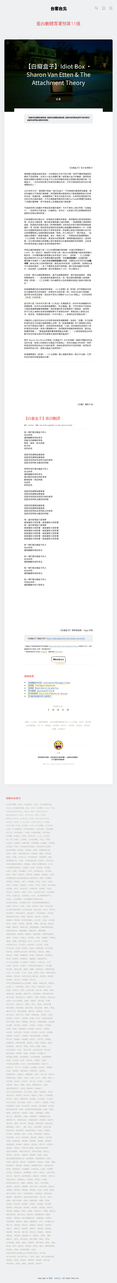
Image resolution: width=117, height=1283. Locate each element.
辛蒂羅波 (38, 1193)
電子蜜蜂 (33, 1239)
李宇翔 (17, 1025)
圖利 (8, 937)
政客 (39, 1004)
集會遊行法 (27, 1235)
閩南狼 (19, 1221)
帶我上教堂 (51, 972)
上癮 (8, 829)
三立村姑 (49, 825)
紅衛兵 (34, 1106)
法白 (23, 1064)
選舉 (41, 1200)
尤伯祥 (15, 965)
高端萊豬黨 (25, 1249)
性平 (49, 986)
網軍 (47, 1113)
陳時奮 (40, 1228)
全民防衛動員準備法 (14, 864)
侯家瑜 (20, 850)
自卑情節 (38, 1127)
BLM (27, 811)
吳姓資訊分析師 (13, 916)
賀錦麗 (25, 1186)
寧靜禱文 (24, 958)
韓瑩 (24, 1242)
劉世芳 (21, 874)
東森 (14, 1029)
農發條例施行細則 (31, 1197)
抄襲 (48, 1000)
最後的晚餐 (42, 1021)
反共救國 (52, 885)
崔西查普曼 (50, 969)
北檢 (38, 881)
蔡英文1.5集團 (28, 1148)
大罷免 (45, 941)
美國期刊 (33, 1116)
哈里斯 (21, 923)
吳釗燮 (45, 916)
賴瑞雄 (32, 1190)
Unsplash (44, 652)
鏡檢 (48, 1214)
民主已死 (27, 1050)
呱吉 (8, 923)
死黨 (26, 1046)
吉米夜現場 (27, 909)
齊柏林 (38, 1263)
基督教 (45, 937)
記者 (43, 1169)
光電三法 (22, 857)
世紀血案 (40, 829)
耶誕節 (31, 1123)
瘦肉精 (30, 1088)
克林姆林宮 (33, 857)
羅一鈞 (9, 1116)
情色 (52, 990)
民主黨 (47, 1050)
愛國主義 (10, 993)
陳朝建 (48, 1228)
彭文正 (17, 979)
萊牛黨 (49, 1137)
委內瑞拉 (32, 951)
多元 (30, 941)
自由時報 (19, 1130)
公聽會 (25, 867)
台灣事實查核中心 (45, 895)
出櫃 (14, 871)
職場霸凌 (10, 1127)
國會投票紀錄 (12, 930)
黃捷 (16, 1260)
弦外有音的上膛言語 (30, 976)
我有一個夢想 (40, 997)
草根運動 (38, 1134)
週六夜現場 (17, 1200)
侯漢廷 (28, 850)
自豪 (40, 1130)
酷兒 (24, 1211)
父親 (32, 1078)
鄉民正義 (18, 1207)
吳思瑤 (30, 916)
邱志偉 (17, 1204)
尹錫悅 (23, 965)
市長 (42, 972)
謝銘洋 (44, 1176)
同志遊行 (31, 913)
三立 (32, 825)
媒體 (16, 955)
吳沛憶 (88, 722)
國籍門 (28, 934)
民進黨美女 (24, 1057)
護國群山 (21, 1179)
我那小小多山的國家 (14, 1000)
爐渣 (20, 1078)
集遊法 (36, 1235)
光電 (14, 857)
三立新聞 (73, 722)
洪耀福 (33, 1067)
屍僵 (26, 969)
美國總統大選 (45, 1116)
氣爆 (8, 1060)
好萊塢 (9, 951)
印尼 (38, 885)
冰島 (8, 871)
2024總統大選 (46, 804)
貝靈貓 (30, 1179)
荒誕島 (46, 1134)
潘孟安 (20, 1074)
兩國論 (27, 864)
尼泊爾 (49, 965)
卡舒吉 (31, 885)
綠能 (51, 1109)
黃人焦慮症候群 (48, 1256)
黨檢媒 (31, 1263)
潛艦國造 (29, 1074)
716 (47, 808)
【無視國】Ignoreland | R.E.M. (41, 690)
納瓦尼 (51, 1106)
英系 (24, 1134)
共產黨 (47, 867)
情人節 (38, 990)
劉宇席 (29, 874)
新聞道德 (35, 1014)
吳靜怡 (9, 920)
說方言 (9, 1176)
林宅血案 (18, 1032)
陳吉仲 (25, 1225)
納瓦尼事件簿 (12, 1109)
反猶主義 (33, 888)
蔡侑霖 (19, 1144)
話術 (35, 1172)
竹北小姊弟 (11, 1102)
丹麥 (24, 836)
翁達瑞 (43, 1120)
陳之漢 (9, 1225)
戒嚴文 (33, 1000)
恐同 (22, 990)
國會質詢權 (11, 934)
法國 (44, 1060)
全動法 (41, 860)
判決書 (48, 871)
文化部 (47, 1011)
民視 (81, 722)
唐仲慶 (29, 923)
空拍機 (32, 1099)
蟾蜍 (53, 1162)
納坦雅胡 (43, 1106)
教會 (46, 1007)
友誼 (44, 885)
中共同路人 (19, 832)
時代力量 (10, 1021)
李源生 (40, 1025)
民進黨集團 (31, 725)
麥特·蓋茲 (35, 1256)
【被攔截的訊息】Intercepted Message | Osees (48, 682)
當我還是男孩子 (13, 1088)
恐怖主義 (30, 990)
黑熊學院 (10, 1263)
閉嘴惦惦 (40, 1218)
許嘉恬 (9, 1172)
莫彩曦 (33, 1137)
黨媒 (27, 722)
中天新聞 (46, 832)
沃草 (22, 1060)
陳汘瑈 (25, 1232)
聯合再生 (49, 1123)
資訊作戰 (43, 1186)
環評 (28, 1085)
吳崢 (23, 916)
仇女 (42, 839)
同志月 (52, 909)
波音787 (10, 1067)
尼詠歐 (9, 969)
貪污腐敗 (44, 1183)
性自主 (15, 990)
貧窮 (23, 1183)
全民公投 (50, 860)
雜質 (43, 1235)
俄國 (35, 850)
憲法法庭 (10, 997)
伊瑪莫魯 (35, 843)
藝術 (49, 1158)
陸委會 (9, 1235)
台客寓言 (26, 895)
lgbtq (10, 822)
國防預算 (37, 934)
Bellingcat (43, 811)
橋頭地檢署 (20, 1043)
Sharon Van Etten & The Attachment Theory (63, 646)
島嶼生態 (39, 969)
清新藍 (15, 1071)
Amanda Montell (14, 811)
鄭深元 (50, 1207)
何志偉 (9, 846)
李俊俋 (9, 1025)
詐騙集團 (27, 1172)
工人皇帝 (16, 972)
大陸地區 (31, 944)
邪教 (47, 1200)
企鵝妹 (17, 843)
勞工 (24, 881)
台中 (30, 892)
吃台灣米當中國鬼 (14, 909)
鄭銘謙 (9, 1211)
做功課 (48, 853)
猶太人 (51, 1078)
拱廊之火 (19, 1004)
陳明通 (25, 1228)
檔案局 (30, 1043)
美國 (26, 1116)
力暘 (52, 874)
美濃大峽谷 (22, 1120)
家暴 (8, 958)
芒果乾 (9, 1134)
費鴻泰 (9, 1186)
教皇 (52, 1007)
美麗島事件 (33, 1120)
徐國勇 (25, 979)
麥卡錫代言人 (23, 1256)
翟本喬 (9, 1123)
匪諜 (8, 885)
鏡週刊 (9, 1218)
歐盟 (50, 1043)
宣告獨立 (49, 955)
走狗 (39, 1190)
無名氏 (51, 1074)
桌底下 (32, 1039)
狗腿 (44, 1078)
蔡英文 (17, 1148)
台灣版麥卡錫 (25, 902)
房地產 (41, 1000)
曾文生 (32, 1021)
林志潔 (42, 1032)
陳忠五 (17, 1228)
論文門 (17, 1176)
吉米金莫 (37, 909)
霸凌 (41, 1239)
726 (52, 808)
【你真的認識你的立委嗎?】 (39, 696)
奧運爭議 (39, 948)
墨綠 (8, 941)
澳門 (37, 1074)
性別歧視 (41, 986)
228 (27, 808)
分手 (30, 871)
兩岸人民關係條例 (39, 864)
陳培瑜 (40, 1225)
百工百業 (28, 1092)
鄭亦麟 (34, 1207)
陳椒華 (9, 1232)
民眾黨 (19, 1053)
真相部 (19, 1095)
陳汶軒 (32, 1232)
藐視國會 (30, 1158)
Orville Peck (12, 818)
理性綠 (9, 1085)
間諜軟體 (10, 1221)
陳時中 (32, 1228)
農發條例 (18, 1197)
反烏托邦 (24, 888)
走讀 (46, 1190)
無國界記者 (11, 1078)
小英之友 (41, 962)
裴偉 (8, 1169)
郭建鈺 (40, 1204)
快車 (27, 986)
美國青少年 (11, 1120)
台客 (58, 99)
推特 (27, 1004)
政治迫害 (38, 1007)
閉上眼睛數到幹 (28, 1218)
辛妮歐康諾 (28, 1193)
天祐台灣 (10, 948)
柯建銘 (45, 1036)
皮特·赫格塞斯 (40, 1092)
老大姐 (23, 1123)
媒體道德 (24, 955)
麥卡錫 (42, 1253)
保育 (8, 853)
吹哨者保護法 (28, 920)
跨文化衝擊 (11, 1193)
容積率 (15, 958)
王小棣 (32, 1081)
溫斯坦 (42, 1071)
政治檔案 (19, 1007)
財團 (45, 1179)
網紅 (32, 1113)
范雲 (30, 1134)
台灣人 (9, 899)
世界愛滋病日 (29, 829)
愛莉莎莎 (27, 993)
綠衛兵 (25, 1113)
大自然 (22, 944)
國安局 (15, 927)
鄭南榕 (42, 1207)
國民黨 (20, 934)
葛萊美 (48, 1141)
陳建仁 (9, 1228)
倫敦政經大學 (24, 853)
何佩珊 (51, 843)
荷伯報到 (10, 1137)
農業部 (9, 1197)
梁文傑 (40, 1039)
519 (33, 808)
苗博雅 (17, 1134)
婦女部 (9, 955)
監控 (50, 1092)
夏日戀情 (22, 941)
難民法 (9, 1239)
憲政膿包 (37, 993)
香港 (8, 1246)
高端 (16, 1249)
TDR (32, 818)
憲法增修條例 (48, 993)
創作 (14, 874)
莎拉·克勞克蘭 (22, 1137)
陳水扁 (17, 1232)
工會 (24, 972)
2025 (9, 808)
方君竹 (17, 1018)
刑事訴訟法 (39, 871)
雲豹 (16, 1239)
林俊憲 (31, 1029)
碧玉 (41, 1095)
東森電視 (22, 1029)
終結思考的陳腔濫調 (33, 1109)
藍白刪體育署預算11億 (59, 722)
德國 (35, 983)
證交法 (51, 1176)
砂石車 (26, 1095)
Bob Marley (12, 815)
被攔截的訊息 (37, 1165)
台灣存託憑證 (12, 902)
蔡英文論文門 (25, 1151)
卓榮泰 (23, 885)
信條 (14, 853)
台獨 (8, 906)
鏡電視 (17, 1218)
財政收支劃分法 (13, 1183)
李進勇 (48, 1025)
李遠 (8, 1029)
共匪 (32, 867)
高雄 (33, 1249)
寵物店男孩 (42, 958)
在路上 (23, 937)
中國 (27, 832)
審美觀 (32, 958)
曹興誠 (25, 1021)
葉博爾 (32, 1141)
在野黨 (31, 937)
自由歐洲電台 (31, 1130)
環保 (16, 1085)
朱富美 (51, 1021)
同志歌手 (10, 913)
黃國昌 (48, 725)
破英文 (34, 1095)
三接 (18, 825)
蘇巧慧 (15, 1162)
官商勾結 (39, 955)
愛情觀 (19, 993)
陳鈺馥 (48, 1232)
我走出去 (51, 997)
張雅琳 (9, 979)
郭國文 (32, 1204)
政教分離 (47, 1004)
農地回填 (48, 1193)
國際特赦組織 (48, 934)
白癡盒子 (62, 729)
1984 (36, 804)
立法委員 (41, 1099)
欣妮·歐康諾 (40, 1043)
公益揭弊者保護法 (14, 867)
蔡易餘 (9, 1148)
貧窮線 (30, 1183)
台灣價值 (18, 899)
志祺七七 (10, 986)
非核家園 (10, 1242)
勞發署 (31, 881)
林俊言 (38, 1029)
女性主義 (49, 948)
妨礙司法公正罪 (21, 951)
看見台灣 (10, 1095)
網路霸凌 (39, 1113)
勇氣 (42, 878)
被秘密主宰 (49, 1165)
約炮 (52, 1102)
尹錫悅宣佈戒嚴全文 (36, 965)
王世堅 (9, 1081)
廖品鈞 (79, 725)
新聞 (27, 1014)
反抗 (16, 888)
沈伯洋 (29, 1060)
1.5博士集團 (11, 804)
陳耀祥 (40, 1232)
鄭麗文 (17, 1211)
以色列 (9, 843)
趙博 (52, 1190)
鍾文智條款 (11, 1214)
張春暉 (50, 976)
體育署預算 (43, 722)
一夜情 (46, 822)
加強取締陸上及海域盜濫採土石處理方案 (22, 878)
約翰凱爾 (10, 1106)
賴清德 (17, 1190)
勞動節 (48, 878)
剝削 (8, 874)
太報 (18, 948)
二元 (39, 836)
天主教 (39, 944)
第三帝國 (21, 1102)
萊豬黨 (25, 1141)
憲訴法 (30, 997)
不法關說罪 (17, 829)
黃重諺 (38, 1260)
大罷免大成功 (12, 944)
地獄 (38, 937)
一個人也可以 (36, 822)
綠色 (8, 1113)
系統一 (30, 1102)
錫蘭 (46, 1211)
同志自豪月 (20, 913)
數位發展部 (22, 1011)
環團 (22, 1085)
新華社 (44, 1014)
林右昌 (9, 1032)
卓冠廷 (15, 885)
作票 (16, 846)
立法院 (50, 1099)
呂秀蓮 (51, 920)
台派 (33, 895)
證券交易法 (11, 1179)
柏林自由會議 (35, 1036)
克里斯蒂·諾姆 (46, 857)
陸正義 (17, 1235)
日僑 (32, 1018)
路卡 (20, 1193)
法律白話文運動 (13, 1064)
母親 (32, 1046)
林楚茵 (9, 1036)
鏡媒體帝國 (39, 1214)
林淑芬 (17, 1036)
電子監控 (24, 1239)
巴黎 (36, 972)
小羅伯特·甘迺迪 (28, 962)
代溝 (48, 839)
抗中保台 (10, 1004)
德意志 (51, 983)
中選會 (9, 836)
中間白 (17, 836)
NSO (44, 815)
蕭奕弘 (17, 1155)
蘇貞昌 (40, 1162)
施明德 (25, 1018)
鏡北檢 (30, 1214)
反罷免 (42, 888)
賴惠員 (9, 1190)
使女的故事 (11, 850)
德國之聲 (43, 983)
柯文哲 (9, 1039)
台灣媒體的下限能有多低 (33, 899)
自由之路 (47, 1127)
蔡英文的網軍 (12, 1151)
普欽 (18, 1021)
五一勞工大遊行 (13, 839)
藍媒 (39, 1155)
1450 (20, 804)
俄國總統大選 (45, 850)
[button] (58, 659)
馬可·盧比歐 (18, 1246)
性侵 (33, 986)
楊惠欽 (48, 1039)
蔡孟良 (34, 1144)
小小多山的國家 (13, 962)
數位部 (31, 1011)
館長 (53, 1242)
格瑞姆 (17, 1039)
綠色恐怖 (16, 1113)
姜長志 (41, 951)
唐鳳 (36, 923)
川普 (8, 972)
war (17, 822)
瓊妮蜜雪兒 (37, 1085)
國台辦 (51, 923)
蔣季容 (9, 1155)
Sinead (24, 818)
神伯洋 (9, 1099)
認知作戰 (51, 1172)
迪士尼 (43, 1197)
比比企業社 (11, 1050)
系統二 (37, 1102)
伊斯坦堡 (26, 843)
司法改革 (49, 906)
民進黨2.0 (41, 1053)
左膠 (30, 972)
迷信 (50, 1197)
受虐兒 (17, 892)
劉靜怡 (45, 874)
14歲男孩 (28, 804)
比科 (20, 1050)
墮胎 (14, 941)
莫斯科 (41, 1137)
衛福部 (26, 1165)
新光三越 (19, 1014)
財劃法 (37, 1179)
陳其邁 (17, 1225)
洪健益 (26, 1067)
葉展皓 (40, 1141)
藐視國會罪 (40, 1158)
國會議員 (42, 930)
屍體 (32, 969)
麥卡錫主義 (11, 1256)
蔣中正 (46, 1151)
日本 (38, 1018)
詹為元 (42, 1172)
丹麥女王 (32, 836)
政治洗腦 (29, 1007)
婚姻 (48, 951)
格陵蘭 (25, 1039)
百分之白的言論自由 (14, 1092)
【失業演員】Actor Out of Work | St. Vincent (47, 693)
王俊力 (17, 1081)
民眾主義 (10, 1053)
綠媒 (45, 1109)
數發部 (39, 1011)
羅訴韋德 (18, 1116)
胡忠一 (19, 1127)
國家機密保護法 (47, 927)
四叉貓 (43, 923)
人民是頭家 (33, 839)
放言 (33, 1004)
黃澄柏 (87, 725)
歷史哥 (19, 1046)
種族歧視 (24, 1099)
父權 (26, 1078)
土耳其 (15, 937)
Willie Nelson (42, 818)
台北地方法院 (40, 892)
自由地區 (10, 1130)
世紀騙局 (50, 829)
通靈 (8, 1200)
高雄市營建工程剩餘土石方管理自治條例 (22, 1253)
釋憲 (30, 1211)
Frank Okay (58, 652)
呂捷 (45, 920)
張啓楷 (56, 725)
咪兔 (14, 923)
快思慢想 (19, 986)
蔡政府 (50, 1144)
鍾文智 (52, 1211)
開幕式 (49, 1218)
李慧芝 (25, 1025)
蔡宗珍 (42, 1144)
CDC (21, 815)
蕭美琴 (25, 1155)
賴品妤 (51, 1186)
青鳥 (47, 1239)
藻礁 (8, 1162)
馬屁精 (28, 1246)
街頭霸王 (10, 1165)
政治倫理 (10, 1007)
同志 (45, 909)
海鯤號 (49, 1067)
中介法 (9, 832)
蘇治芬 (23, 1162)
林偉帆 (46, 1029)
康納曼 (9, 976)
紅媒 (18, 1106)
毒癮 (44, 1046)
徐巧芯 (63, 725)
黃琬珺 (31, 1260)
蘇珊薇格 (32, 1162)
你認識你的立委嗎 (44, 846)
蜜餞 (47, 1162)
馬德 (35, 1246)
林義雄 (25, 1036)
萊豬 (8, 1141)
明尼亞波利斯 (47, 1018)
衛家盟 (19, 1165)
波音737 (45, 1064)
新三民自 (10, 1014)
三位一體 (10, 825)
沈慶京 (37, 1060)
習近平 (50, 1120)
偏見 (41, 853)
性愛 (8, 990)
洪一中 (40, 725)
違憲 (26, 1200)
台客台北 (16, 895)
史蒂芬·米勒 (38, 906)
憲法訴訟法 (20, 997)
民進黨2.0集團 (12, 1057)
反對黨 (9, 888)
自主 (30, 1127)
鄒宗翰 (26, 1207)
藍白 (46, 1155)
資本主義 (33, 1186)
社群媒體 (49, 1095)
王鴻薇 (71, 725)
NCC (37, 815)
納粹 (21, 1109)
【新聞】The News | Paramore (41, 685)
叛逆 (24, 892)
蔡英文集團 (37, 1151)
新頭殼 (9, 1018)
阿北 (41, 1221)
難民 (49, 1235)
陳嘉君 (32, 1225)
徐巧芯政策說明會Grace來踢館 (19, 983)
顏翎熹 (31, 1242)
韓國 (18, 1242)
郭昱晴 (48, 1204)
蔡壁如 (26, 1144)
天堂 (46, 944)
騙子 (41, 1246)
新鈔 (51, 1014)
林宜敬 (26, 1032)
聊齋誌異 (39, 1123)
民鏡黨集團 (47, 1057)
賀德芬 (17, 1186)
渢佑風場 (24, 1071)
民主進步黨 (38, 1050)
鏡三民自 (21, 1214)
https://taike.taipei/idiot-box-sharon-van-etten (65, 638)
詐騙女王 (18, 1172)
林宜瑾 (34, 1032)
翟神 (16, 1123)
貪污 (37, 1183)
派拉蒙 (41, 1067)
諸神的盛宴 (27, 1176)
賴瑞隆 (25, 1190)
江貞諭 (15, 1060)
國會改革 (32, 930)
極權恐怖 (10, 1043)
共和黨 (39, 867)
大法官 (37, 941)
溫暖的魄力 (11, 1074)
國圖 (8, 927)
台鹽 (28, 906)
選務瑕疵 (33, 1200)
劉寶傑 (37, 874)
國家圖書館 (34, 927)
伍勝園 (44, 843)
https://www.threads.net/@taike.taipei (58, 764)
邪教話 (9, 1204)
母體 (54, 729)
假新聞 (34, 853)
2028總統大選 (18, 808)
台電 (22, 906)
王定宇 (25, 1081)
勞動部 (9, 881)
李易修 (32, 1025)
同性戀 (50, 913)
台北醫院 (51, 892)
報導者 (52, 937)
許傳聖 (50, 1169)
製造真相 (16, 1169)
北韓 (50, 881)
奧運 (32, 948)
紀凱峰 (45, 1102)
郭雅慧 (9, 1207)
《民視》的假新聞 (32, 297)
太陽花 (25, 948)
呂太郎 (37, 920)
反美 (49, 888)
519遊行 (40, 808)
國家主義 (24, 927)
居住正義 (18, 969)
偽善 (8, 857)
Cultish (29, 815)
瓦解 (46, 1085)
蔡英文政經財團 (42, 1148)
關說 (26, 1221)
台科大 (15, 906)
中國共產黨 (36, 832)
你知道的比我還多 (27, 846)
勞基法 (17, 881)
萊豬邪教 (16, 1141)
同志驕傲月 (41, 913)
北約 (44, 881)
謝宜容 (36, 1176)
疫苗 (23, 1088)
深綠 (8, 1071)
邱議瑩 (25, 1204)
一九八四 (25, 822)
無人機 (44, 1074)
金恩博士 (38, 1211)
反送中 (9, 892)
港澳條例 (33, 1071)
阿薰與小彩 (50, 1221)
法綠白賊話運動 (33, 1064)
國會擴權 (23, 930)
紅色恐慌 (26, 1106)
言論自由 (35, 1169)
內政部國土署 (31, 860)
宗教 (32, 955)
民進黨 (32, 1053)
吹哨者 (17, 920)
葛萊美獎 (10, 1144)
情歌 (46, 990)
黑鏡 (18, 1263)
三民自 (34, 722)
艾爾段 (47, 1130)
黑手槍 (46, 1260)
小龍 (8, 965)
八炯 (50, 864)
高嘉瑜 (9, 1249)
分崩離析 (22, 871)
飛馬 (47, 1242)
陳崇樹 (48, 1225)
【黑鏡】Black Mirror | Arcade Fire (42, 688)
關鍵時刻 (33, 1221)
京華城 (24, 839)
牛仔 (38, 1078)
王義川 (40, 1081)
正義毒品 (10, 1046)
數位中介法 (11, 1011)
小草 (49, 962)
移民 (16, 1099)
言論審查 (26, 1169)
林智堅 (50, 1032)
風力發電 (39, 1242)
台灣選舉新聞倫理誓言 (41, 902)
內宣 (21, 860)
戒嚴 (26, 1000)
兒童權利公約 (12, 860)
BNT (33, 811)
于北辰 (46, 836)
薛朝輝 (32, 1155)
